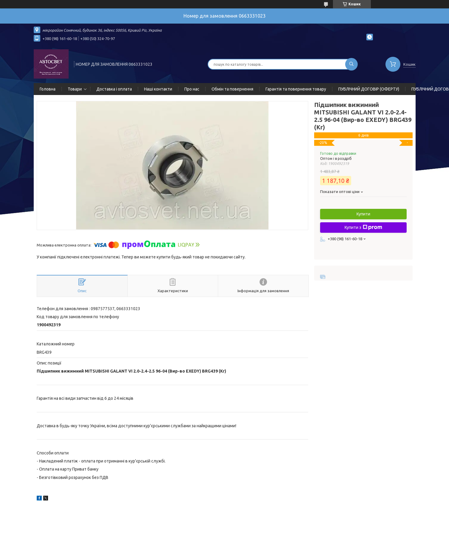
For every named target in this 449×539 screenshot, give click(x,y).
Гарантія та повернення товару (296, 89)
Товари (75, 89)
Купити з (363, 227)
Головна (47, 89)
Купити (363, 214)
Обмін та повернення (232, 89)
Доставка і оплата (114, 89)
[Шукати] (351, 64)
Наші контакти (158, 89)
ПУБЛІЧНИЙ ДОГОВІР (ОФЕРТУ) (368, 89)
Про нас (191, 89)
